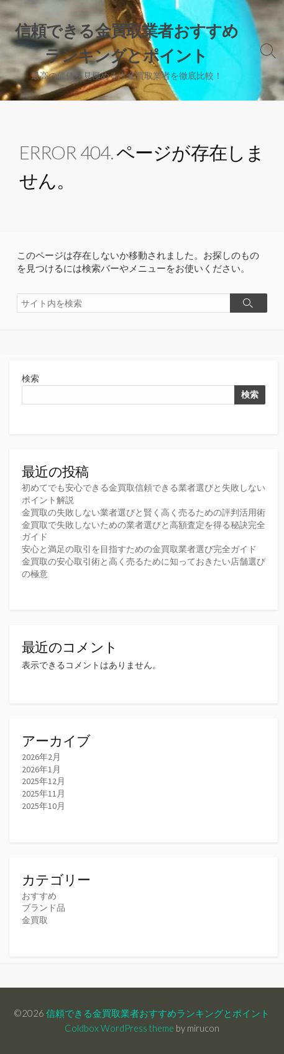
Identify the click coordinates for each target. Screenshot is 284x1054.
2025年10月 (43, 805)
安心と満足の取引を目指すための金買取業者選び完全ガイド (139, 549)
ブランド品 (43, 907)
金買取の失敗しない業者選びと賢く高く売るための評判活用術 (143, 512)
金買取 (35, 920)
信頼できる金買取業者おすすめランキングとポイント (158, 1013)
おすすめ (39, 895)
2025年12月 (43, 781)
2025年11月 (43, 793)
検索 (30, 378)
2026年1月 (41, 769)
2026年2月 (41, 756)
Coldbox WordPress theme (119, 1028)
